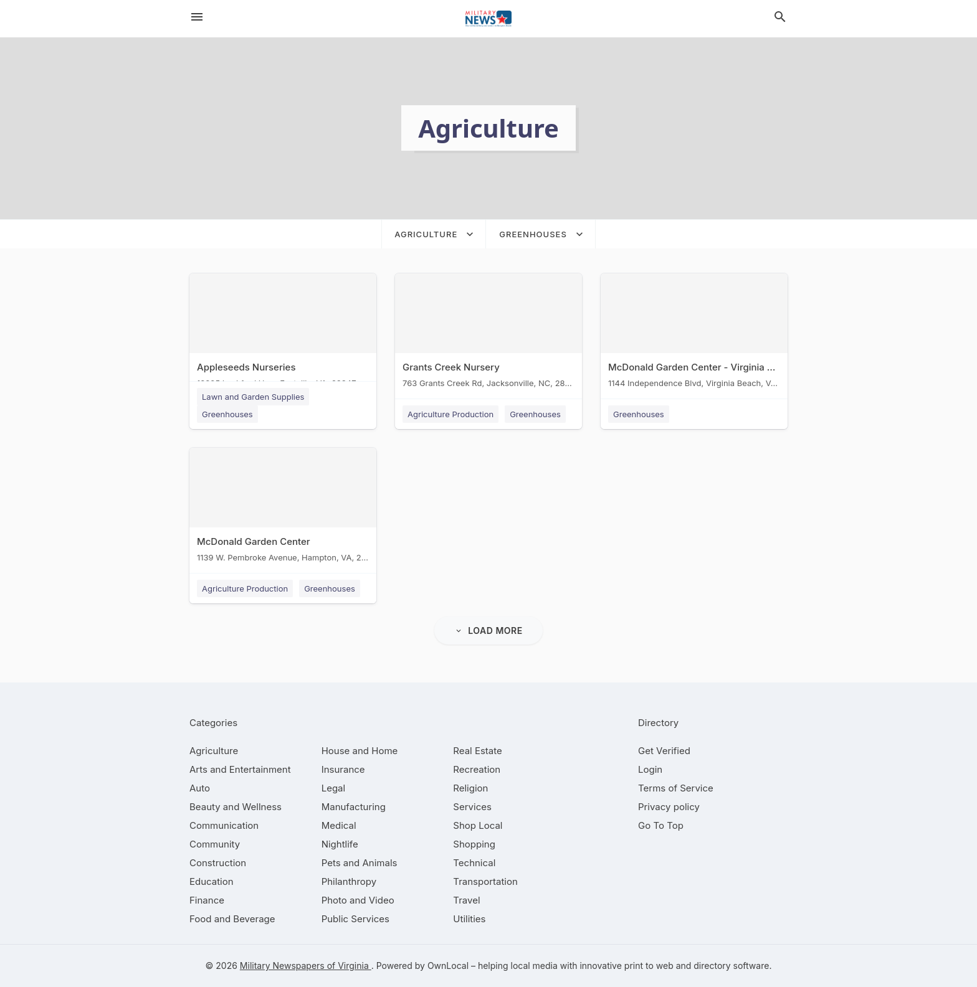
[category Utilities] (469, 919)
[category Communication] (224, 825)
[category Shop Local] (477, 825)
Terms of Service (675, 788)
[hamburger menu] (196, 16)
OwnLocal (448, 965)
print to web (649, 965)
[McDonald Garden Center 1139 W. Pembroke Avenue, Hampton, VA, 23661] (283, 507)
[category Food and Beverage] (232, 919)
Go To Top (661, 825)
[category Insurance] (343, 769)
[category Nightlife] (340, 844)
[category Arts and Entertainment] (240, 769)
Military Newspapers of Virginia (305, 965)
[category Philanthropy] (349, 881)
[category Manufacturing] (354, 807)
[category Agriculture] (213, 751)
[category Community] (214, 844)
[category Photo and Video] (358, 900)
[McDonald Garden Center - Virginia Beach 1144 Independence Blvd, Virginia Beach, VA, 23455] (694, 333)
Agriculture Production (450, 414)
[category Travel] (466, 900)
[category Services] (472, 807)
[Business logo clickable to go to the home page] (488, 19)
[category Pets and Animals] (360, 863)
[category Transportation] (485, 881)
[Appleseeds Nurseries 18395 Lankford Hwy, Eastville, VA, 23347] (283, 333)
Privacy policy (669, 807)
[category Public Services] (355, 919)
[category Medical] (339, 825)
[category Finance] (206, 900)
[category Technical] (474, 863)
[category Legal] (333, 788)
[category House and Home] (360, 751)
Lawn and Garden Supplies (253, 397)
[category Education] (211, 881)
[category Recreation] (476, 769)
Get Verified (664, 751)
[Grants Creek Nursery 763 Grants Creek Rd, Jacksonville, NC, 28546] (488, 333)
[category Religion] (470, 788)
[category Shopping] (474, 844)
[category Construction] (217, 863)
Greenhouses (227, 414)
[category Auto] (199, 788)
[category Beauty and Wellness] (235, 807)
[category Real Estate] (477, 751)
